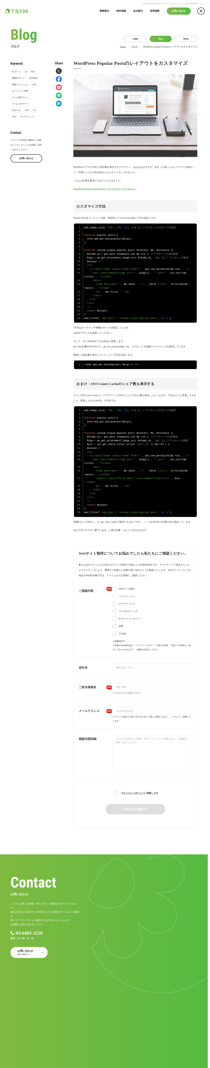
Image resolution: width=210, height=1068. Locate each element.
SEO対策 (33, 78)
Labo (135, 39)
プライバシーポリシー (132, 793)
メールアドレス (95, 711)
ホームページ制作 (20, 91)
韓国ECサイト (18, 78)
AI (26, 72)
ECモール (16, 110)
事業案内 (104, 11)
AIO (34, 84)
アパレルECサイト (20, 104)
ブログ (134, 47)
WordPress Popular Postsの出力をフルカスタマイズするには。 (105, 189)
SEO (33, 72)
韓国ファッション (20, 84)
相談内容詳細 (87, 738)
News (186, 39)
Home (123, 47)
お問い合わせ (179, 11)
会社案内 (138, 11)
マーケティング (27, 117)
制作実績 (121, 11)
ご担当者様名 (95, 687)
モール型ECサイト (20, 97)
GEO (27, 110)
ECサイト (16, 72)
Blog (160, 39)
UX (34, 110)
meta (14, 117)
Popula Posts (139, 167)
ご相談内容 (95, 589)
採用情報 (154, 11)
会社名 (83, 667)
